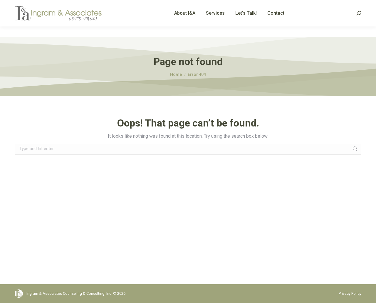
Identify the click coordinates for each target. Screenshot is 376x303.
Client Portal (351, 5)
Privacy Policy (350, 293)
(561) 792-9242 (34, 5)
